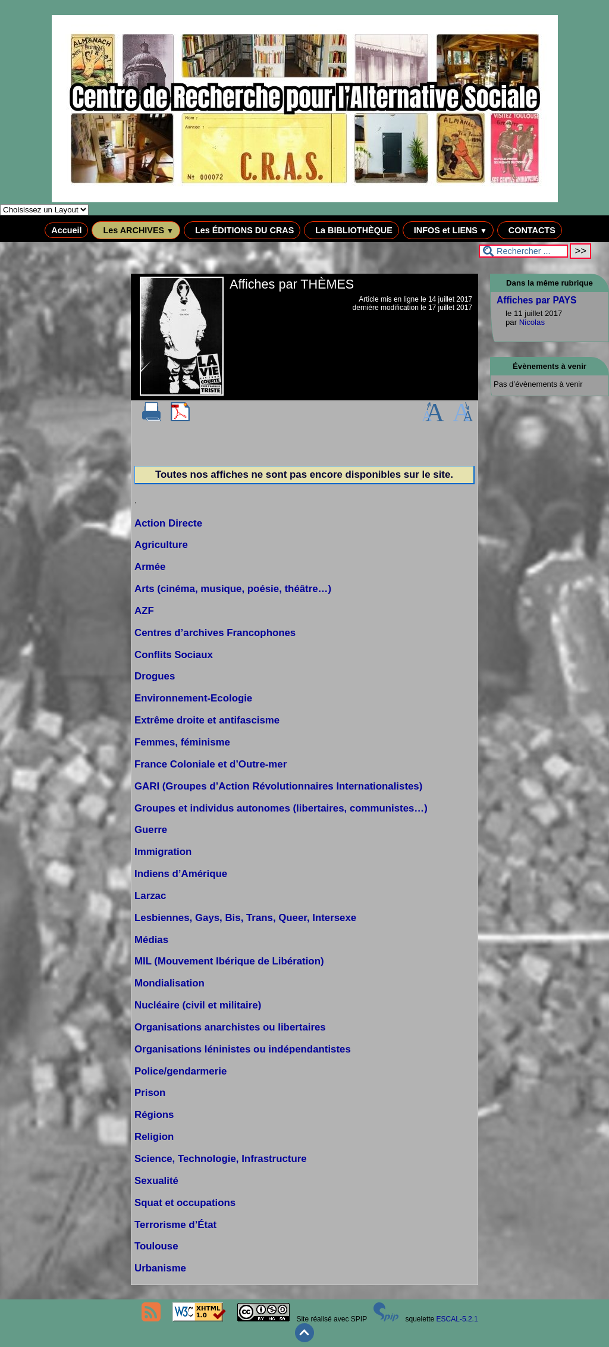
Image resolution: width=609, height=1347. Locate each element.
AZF (144, 610)
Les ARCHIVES (136, 230)
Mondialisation (169, 983)
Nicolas (532, 322)
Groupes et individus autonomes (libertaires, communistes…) (281, 808)
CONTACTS (529, 230)
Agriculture (161, 544)
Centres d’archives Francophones (215, 632)
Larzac (150, 895)
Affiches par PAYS (536, 300)
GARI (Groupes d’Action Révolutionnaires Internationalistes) (278, 786)
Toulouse (156, 1246)
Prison (149, 1092)
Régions (154, 1114)
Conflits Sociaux (173, 654)
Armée (149, 566)
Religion (154, 1136)
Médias (151, 939)
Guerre (150, 829)
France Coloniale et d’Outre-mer (210, 764)
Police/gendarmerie (180, 1071)
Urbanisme (160, 1268)
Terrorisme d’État (175, 1224)
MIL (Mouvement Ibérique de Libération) (229, 961)
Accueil (66, 230)
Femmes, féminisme (182, 742)
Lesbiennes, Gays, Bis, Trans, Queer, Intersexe (245, 917)
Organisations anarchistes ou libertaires (230, 1027)
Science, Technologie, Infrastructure (220, 1158)
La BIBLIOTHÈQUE (351, 230)
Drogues (154, 676)
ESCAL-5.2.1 (457, 1319)
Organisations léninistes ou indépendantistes (242, 1049)
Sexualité (156, 1180)
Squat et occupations (185, 1202)
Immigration (163, 851)
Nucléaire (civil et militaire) (197, 1005)
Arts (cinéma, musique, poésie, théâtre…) (232, 588)
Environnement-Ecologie (193, 698)
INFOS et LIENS (448, 230)
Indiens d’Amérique (180, 873)
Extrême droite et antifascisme (207, 720)
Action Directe (168, 523)
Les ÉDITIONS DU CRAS (242, 230)
